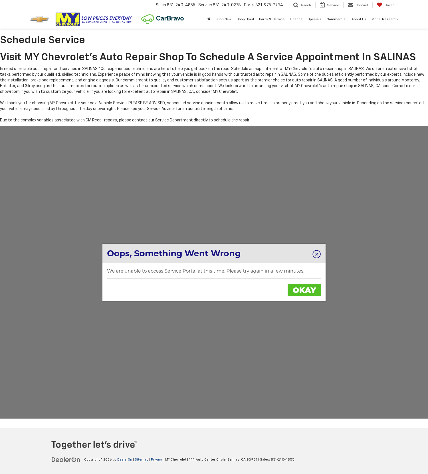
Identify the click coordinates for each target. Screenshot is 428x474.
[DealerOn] (65, 459)
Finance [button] (296, 19)
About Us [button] (359, 19)
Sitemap (141, 459)
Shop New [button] (223, 19)
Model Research (385, 19)
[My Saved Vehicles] (385, 5)
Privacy (157, 459)
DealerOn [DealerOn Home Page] (124, 459)
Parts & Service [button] (272, 19)
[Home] (209, 19)
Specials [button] (315, 19)
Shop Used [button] (245, 19)
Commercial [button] (336, 19)
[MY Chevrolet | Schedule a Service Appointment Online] (214, 272)
